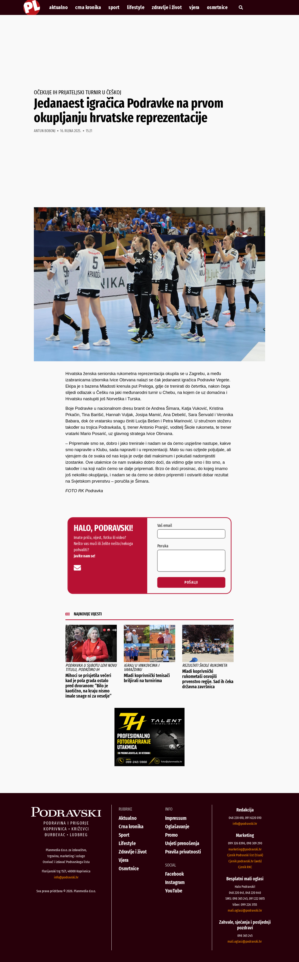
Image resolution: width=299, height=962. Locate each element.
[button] (241, 7)
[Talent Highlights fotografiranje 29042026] (149, 764)
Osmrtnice (217, 7)
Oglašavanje (177, 826)
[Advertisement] (149, 52)
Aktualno (58, 7)
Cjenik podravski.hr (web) (245, 861)
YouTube (173, 891)
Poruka (162, 546)
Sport (114, 7)
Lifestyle (136, 7)
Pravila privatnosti (183, 852)
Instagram (175, 882)
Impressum (175, 818)
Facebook (174, 874)
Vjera (194, 7)
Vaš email (164, 525)
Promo (171, 835)
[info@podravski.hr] (78, 567)
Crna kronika (88, 7)
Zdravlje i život (167, 7)
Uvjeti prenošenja (182, 843)
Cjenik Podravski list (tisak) (245, 855)
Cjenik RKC (245, 867)
